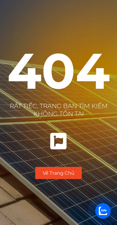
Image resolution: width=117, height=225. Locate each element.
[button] (58, 173)
